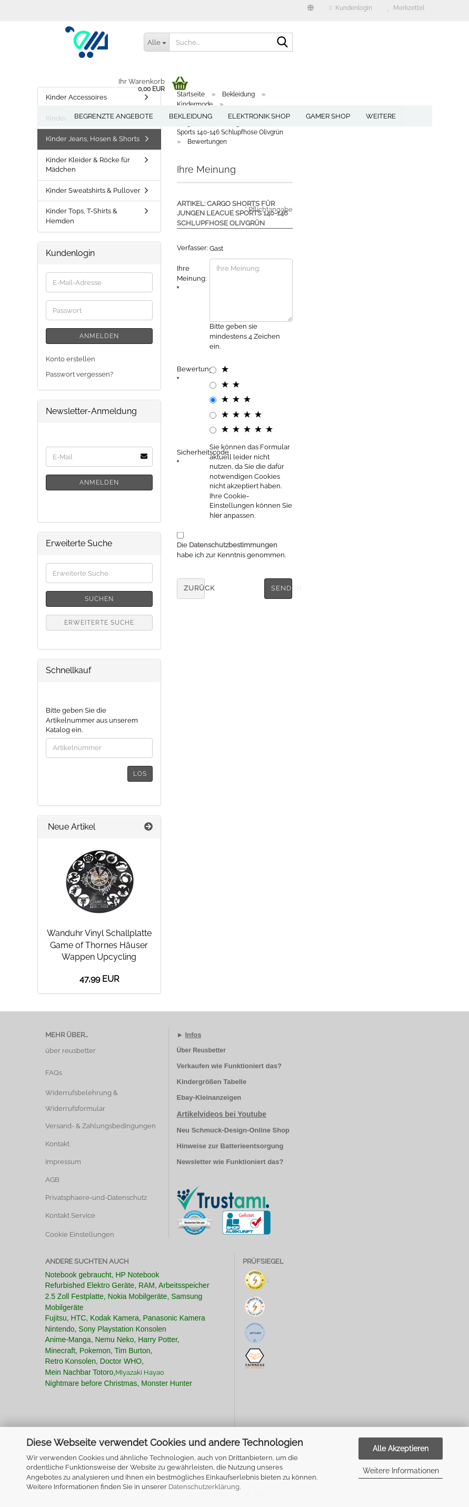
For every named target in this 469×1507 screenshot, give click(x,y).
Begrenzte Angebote (113, 116)
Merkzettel (406, 8)
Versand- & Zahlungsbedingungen (100, 1126)
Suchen (99, 599)
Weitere (381, 116)
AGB (52, 1180)
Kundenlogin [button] (351, 8)
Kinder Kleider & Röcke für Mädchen (88, 165)
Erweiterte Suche (99, 622)
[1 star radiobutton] (212, 370)
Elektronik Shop (259, 116)
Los (140, 773)
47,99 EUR (99, 979)
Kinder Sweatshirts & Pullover (93, 190)
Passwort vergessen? (79, 374)
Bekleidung (190, 116)
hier (215, 515)
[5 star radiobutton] (212, 430)
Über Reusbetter (201, 1050)
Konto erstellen (70, 359)
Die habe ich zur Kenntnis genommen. (231, 550)
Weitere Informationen (401, 1470)
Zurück (194, 588)
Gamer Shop (328, 116)
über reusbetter (70, 1051)
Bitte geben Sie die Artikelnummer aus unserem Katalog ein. (92, 720)
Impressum (63, 1162)
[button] (311, 10)
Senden (281, 588)
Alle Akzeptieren (400, 1448)
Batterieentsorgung (252, 1146)
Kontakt (57, 1144)
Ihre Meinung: (189, 273)
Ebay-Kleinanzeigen (209, 1097)
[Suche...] (156, 42)
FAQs (53, 1073)
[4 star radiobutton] (212, 415)
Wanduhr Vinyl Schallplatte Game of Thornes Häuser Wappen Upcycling (99, 945)
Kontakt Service (70, 1215)
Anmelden (99, 336)
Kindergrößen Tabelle (212, 1082)
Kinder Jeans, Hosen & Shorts (92, 139)
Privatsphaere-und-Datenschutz (96, 1197)
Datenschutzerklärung (204, 1487)
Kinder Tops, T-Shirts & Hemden (81, 216)
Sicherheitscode (189, 452)
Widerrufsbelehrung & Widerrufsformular (81, 1100)
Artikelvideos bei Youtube (222, 1114)
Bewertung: (189, 369)
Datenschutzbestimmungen (233, 545)
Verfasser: (189, 248)
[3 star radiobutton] (212, 400)
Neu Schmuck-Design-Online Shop (233, 1130)
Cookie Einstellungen (79, 1234)
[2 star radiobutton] (212, 385)
